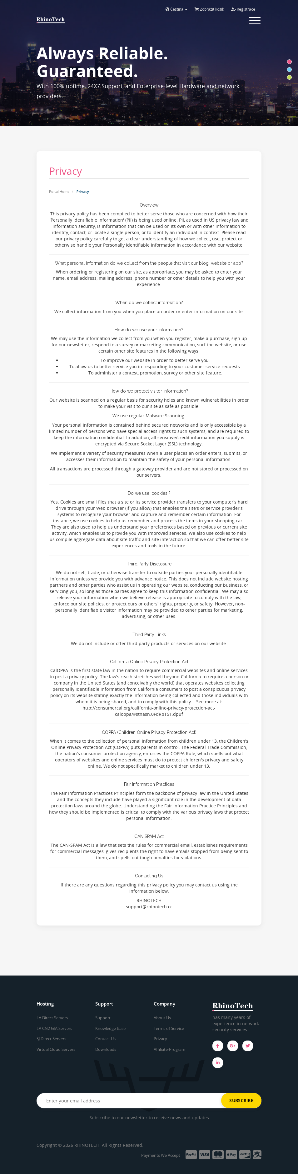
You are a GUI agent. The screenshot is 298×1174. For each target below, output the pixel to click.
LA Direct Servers (52, 1018)
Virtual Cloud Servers (56, 1049)
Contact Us (105, 1038)
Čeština (176, 9)
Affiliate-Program (169, 1049)
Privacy (160, 1038)
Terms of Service (169, 1028)
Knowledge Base (110, 1028)
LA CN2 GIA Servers (54, 1028)
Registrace (243, 9)
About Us (162, 1018)
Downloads (105, 1049)
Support (103, 1018)
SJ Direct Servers (51, 1038)
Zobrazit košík (209, 9)
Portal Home (59, 191)
